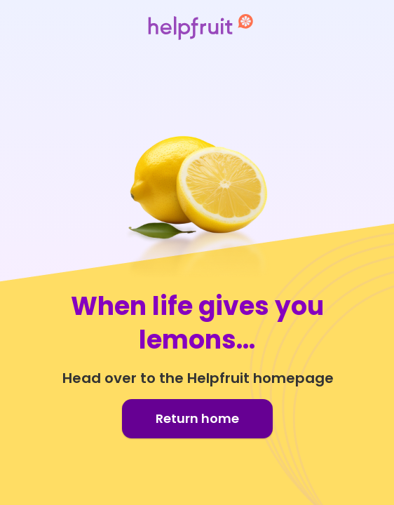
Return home (197, 418)
